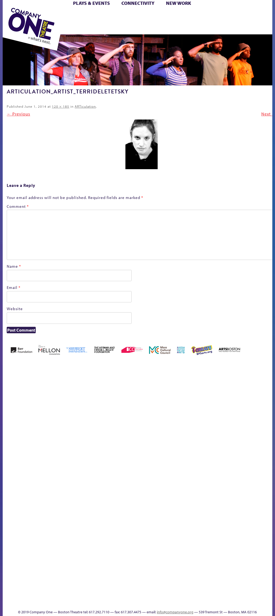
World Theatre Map (260, 518)
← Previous (18, 114)
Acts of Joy (39, 431)
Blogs (259, 533)
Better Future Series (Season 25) (73, 423)
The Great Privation (153, 571)
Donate (158, 439)
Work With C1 (188, 571)
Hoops (212, 439)
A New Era (24, 431)
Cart (136, 16)
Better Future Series (57, 431)
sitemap (206, 579)
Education (168, 439)
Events (260, 579)
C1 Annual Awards (147, 594)
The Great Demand (144, 571)
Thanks (123, 602)
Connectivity (137, 3)
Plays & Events (91, 3)
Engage (260, 447)
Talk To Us (242, 571)
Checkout (144, 439)
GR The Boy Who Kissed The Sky (181, 415)
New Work (178, 3)
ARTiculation (85, 106)
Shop (105, 22)
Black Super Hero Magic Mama (95, 423)
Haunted (190, 439)
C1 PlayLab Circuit (261, 463)
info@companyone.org (175, 612)
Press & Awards (169, 28)
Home (10, 439)
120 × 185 (60, 106)
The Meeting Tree (175, 571)
